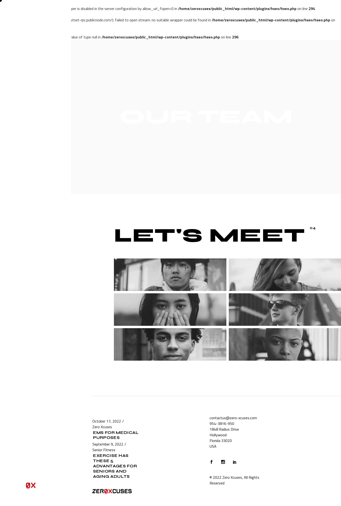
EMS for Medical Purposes (115, 435)
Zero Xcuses (102, 427)
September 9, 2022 (107, 444)
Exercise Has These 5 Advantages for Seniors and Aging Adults (115, 466)
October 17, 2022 (106, 421)
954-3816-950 (222, 423)
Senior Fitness (103, 450)
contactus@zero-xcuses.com (233, 418)
